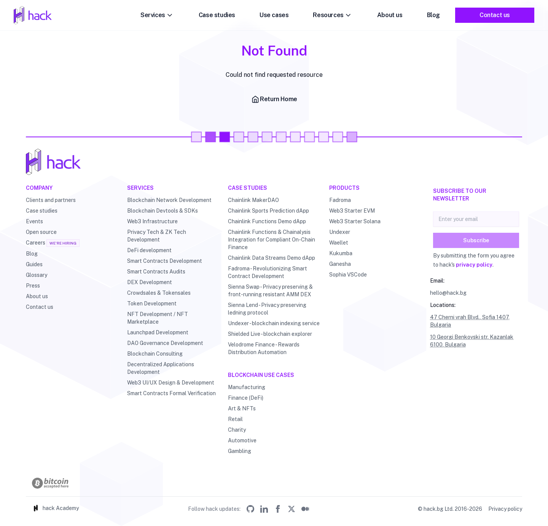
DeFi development (149, 250)
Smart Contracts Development (164, 261)
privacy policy (474, 265)
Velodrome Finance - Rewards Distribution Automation (263, 348)
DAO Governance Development (165, 343)
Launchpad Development (157, 332)
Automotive (242, 440)
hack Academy (55, 508)
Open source (41, 232)
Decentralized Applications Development (160, 368)
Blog (433, 15)
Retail (235, 419)
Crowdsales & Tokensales (159, 293)
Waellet (338, 243)
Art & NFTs (242, 408)
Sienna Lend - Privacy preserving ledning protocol (267, 309)
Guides (34, 264)
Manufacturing (246, 387)
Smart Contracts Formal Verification (171, 393)
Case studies (217, 15)
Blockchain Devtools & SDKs (162, 211)
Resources (332, 15)
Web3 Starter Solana (355, 221)
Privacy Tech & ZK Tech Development (156, 236)
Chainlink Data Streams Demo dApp (271, 258)
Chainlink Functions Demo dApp (267, 221)
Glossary (36, 275)
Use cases (274, 15)
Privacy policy (505, 509)
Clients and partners (51, 200)
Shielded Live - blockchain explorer (270, 334)
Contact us (495, 15)
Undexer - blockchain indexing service (274, 323)
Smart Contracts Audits (156, 272)
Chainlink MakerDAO (253, 200)
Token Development (152, 303)
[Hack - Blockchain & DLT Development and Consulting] (274, 162)
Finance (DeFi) (245, 398)
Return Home (274, 99)
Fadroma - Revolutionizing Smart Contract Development (267, 272)
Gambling (239, 451)
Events (34, 221)
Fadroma (340, 200)
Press (33, 286)
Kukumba (340, 253)
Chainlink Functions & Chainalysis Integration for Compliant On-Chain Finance (271, 239)
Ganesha (340, 264)
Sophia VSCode (348, 275)
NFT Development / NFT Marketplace (157, 318)
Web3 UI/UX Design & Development (170, 383)
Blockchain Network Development (169, 200)
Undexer (339, 232)
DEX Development (149, 282)
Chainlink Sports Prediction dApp (268, 211)
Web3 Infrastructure (152, 221)
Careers (35, 243)
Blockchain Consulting (155, 354)
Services (157, 15)
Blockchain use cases (261, 375)
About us (390, 15)
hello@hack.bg (448, 293)
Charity (237, 430)
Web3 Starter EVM (352, 211)
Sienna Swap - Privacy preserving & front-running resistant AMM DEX (270, 290)
